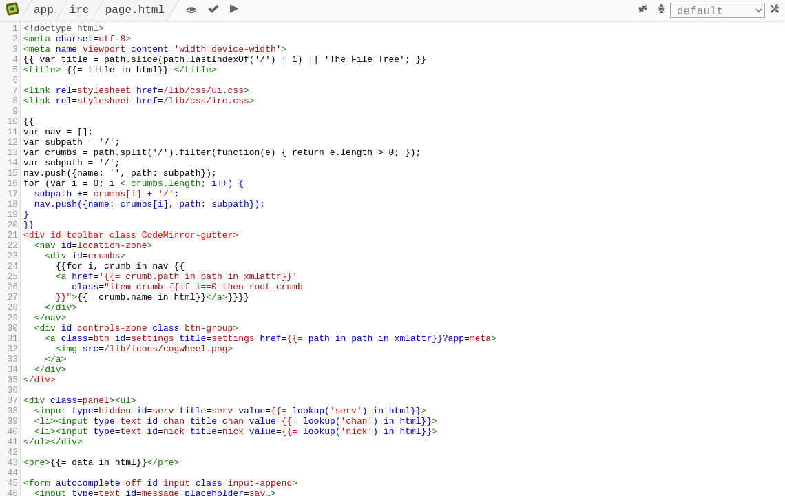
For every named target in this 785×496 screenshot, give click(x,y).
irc (80, 10)
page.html (135, 10)
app (44, 10)
